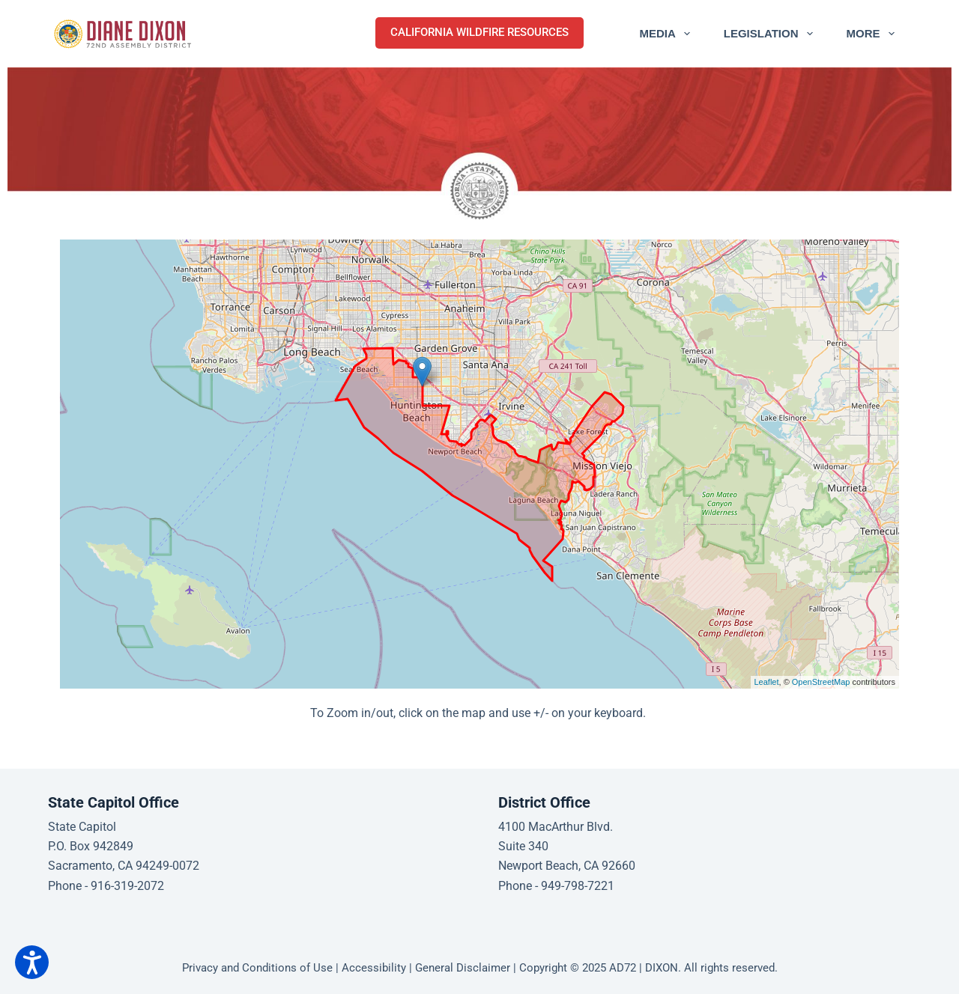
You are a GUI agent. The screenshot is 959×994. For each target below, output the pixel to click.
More (874, 34)
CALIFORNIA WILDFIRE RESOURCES (479, 32)
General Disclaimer (462, 968)
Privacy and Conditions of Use (257, 968)
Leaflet (766, 681)
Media (667, 34)
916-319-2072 (127, 886)
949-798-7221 (577, 886)
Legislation (771, 34)
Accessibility (374, 968)
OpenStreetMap (821, 681)
